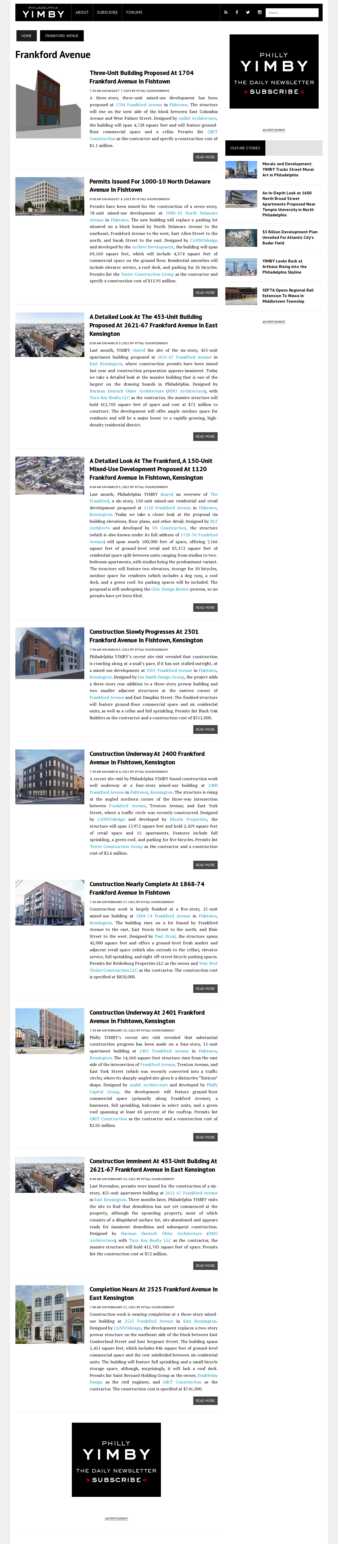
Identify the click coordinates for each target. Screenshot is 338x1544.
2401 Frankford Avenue (163, 1021)
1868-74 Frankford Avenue (143, 886)
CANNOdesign (175, 232)
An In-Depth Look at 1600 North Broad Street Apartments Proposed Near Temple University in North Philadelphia (290, 203)
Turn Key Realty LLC (197, 383)
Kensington (98, 499)
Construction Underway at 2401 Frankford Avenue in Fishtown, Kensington (144, 986)
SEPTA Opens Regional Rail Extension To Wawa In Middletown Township (289, 295)
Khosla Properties (139, 796)
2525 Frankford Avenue (138, 1284)
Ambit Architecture (188, 118)
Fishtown (172, 104)
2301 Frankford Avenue (167, 647)
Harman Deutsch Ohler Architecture (122, 1196)
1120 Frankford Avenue (166, 492)
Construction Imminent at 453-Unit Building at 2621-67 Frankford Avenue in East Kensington (150, 1128)
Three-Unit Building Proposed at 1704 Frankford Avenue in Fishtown (139, 77)
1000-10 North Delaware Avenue (185, 205)
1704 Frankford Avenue (134, 104)
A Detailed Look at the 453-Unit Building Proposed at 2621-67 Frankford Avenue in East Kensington (151, 317)
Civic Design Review (113, 573)
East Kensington (103, 1163)
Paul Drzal (121, 906)
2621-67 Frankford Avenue (177, 349)
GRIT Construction (194, 131)
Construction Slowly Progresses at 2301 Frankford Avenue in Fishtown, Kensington (143, 613)
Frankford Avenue (104, 783)
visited (137, 342)
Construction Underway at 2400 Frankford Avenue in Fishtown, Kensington (144, 735)
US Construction (141, 512)
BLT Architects (204, 505)
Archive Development (122, 239)
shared (166, 478)
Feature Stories (246, 148)
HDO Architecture (145, 383)
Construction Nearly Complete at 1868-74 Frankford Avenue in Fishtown (144, 858)
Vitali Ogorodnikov (150, 90)
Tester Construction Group (186, 816)
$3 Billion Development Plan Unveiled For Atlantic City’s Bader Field (291, 237)
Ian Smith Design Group (158, 654)
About (79, 12)
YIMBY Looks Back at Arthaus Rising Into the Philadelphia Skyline (292, 266)
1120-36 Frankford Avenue (181, 519)
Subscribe (104, 12)
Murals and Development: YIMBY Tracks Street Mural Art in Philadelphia (289, 169)
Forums (132, 12)
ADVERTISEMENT (115, 1482)
